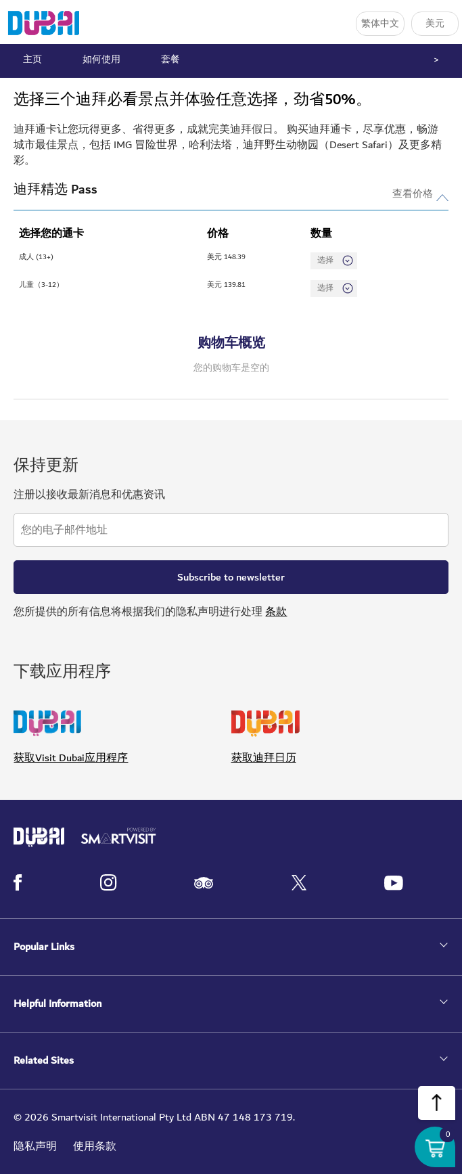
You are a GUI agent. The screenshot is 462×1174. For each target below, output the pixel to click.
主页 (32, 59)
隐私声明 (35, 1146)
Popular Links (44, 947)
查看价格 (412, 192)
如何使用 (101, 59)
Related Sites (44, 1060)
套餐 (170, 59)
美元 (434, 23)
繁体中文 (380, 23)
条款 (276, 611)
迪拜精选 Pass (55, 190)
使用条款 (94, 1146)
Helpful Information (57, 1004)
